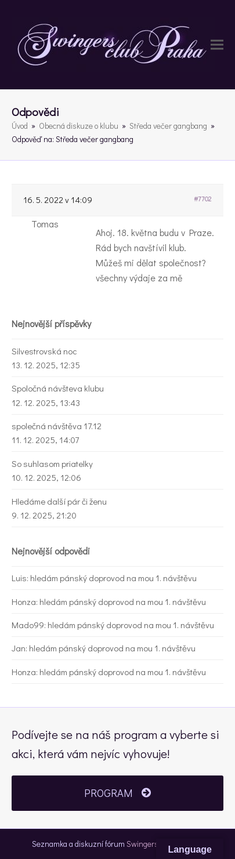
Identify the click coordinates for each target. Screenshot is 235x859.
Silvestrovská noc (44, 351)
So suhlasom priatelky (52, 463)
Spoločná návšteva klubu (58, 388)
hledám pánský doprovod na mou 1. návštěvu (113, 577)
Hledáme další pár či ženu (59, 501)
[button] (217, 45)
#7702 (203, 198)
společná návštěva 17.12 (57, 426)
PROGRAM (117, 793)
